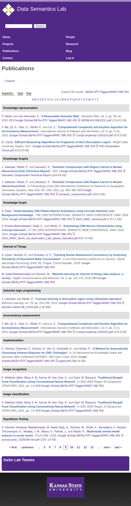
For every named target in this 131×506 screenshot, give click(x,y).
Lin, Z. (52, 127)
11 (78, 447)
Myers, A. (47, 431)
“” (60, 116)
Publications (11, 51)
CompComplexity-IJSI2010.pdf (94, 135)
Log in (70, 58)
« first (13, 447)
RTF (96, 91)
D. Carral (7, 142)
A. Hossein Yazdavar (14, 427)
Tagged (104, 91)
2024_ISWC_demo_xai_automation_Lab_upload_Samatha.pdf (40, 238)
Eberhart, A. (23, 348)
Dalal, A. (38, 226)
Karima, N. (38, 348)
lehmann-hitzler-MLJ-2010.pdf (20, 307)
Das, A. (63, 377)
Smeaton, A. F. (43, 255)
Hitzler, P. (35, 127)
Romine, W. (77, 427)
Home (6, 37)
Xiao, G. (23, 127)
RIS (126, 91)
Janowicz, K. (42, 167)
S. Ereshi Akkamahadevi (16, 226)
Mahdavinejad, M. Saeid (43, 427)
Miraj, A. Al (30, 377)
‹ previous (26, 447)
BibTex (89, 91)
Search (10, 81)
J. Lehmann (9, 298)
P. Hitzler (7, 116)
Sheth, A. (91, 427)
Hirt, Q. (51, 348)
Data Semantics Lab (41, 9)
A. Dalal (6, 211)
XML (121, 91)
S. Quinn (7, 255)
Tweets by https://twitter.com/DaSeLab (26, 467)
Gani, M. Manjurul (85, 377)
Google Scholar (23, 120)
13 (91, 447)
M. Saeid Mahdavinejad (16, 274)
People (70, 37)
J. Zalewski (8, 167)
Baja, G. (64, 427)
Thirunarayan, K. (12, 431)
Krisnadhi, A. (64, 348)
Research (72, 44)
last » (118, 447)
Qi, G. (13, 127)
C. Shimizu (8, 348)
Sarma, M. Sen (48, 377)
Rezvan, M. (43, 274)
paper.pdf (64, 360)
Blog (69, 51)
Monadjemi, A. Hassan (112, 427)
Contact (8, 58)
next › (107, 447)
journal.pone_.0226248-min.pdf (21, 439)
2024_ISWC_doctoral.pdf (91, 219)
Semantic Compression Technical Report (26, 175)
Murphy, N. (20, 255)
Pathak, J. (60, 431)
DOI (11, 120)
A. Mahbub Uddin (12, 377)
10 (71, 447)
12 (85, 447)
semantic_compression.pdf (75, 194)
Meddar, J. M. (31, 431)
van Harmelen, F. (28, 116)
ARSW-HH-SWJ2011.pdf (96, 120)
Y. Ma (5, 127)
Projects (8, 44)
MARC (114, 91)
